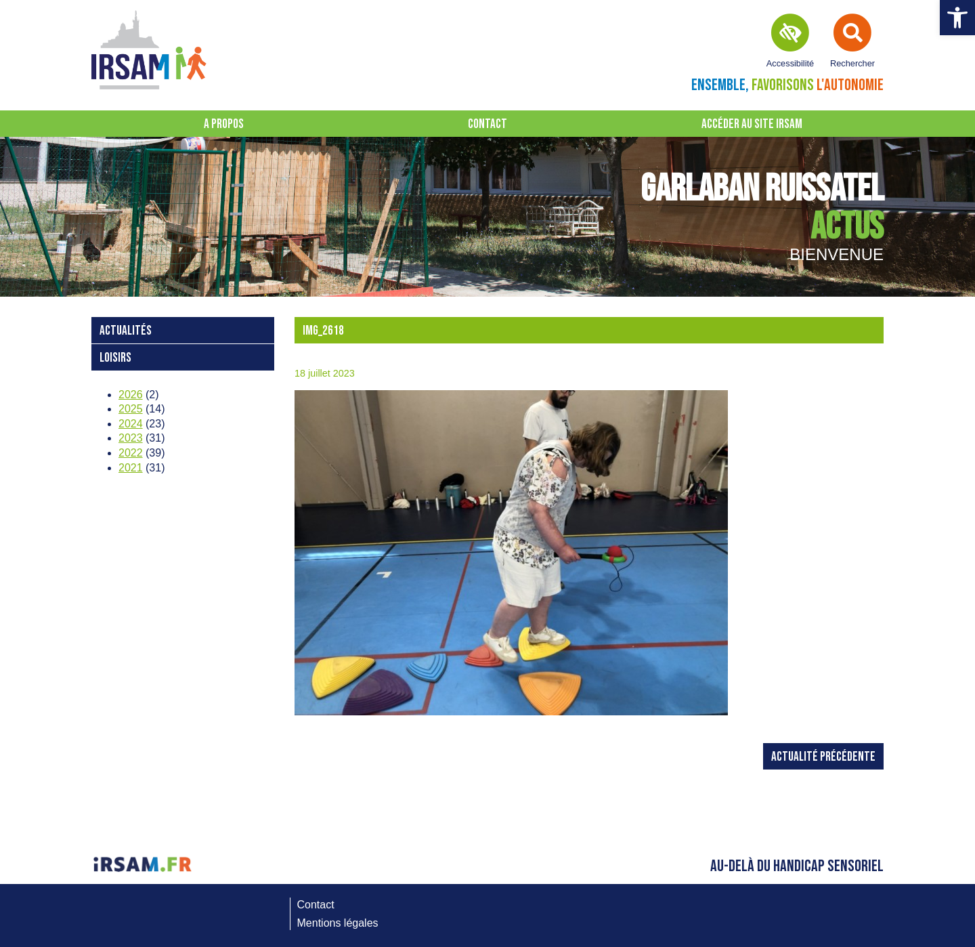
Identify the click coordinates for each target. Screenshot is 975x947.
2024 (130, 423)
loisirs (115, 358)
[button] (957, 17)
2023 (130, 438)
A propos (224, 124)
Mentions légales (337, 923)
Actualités (126, 331)
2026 (130, 394)
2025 (130, 409)
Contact (487, 124)
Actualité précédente (823, 757)
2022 (130, 453)
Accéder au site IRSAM (751, 124)
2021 (130, 467)
